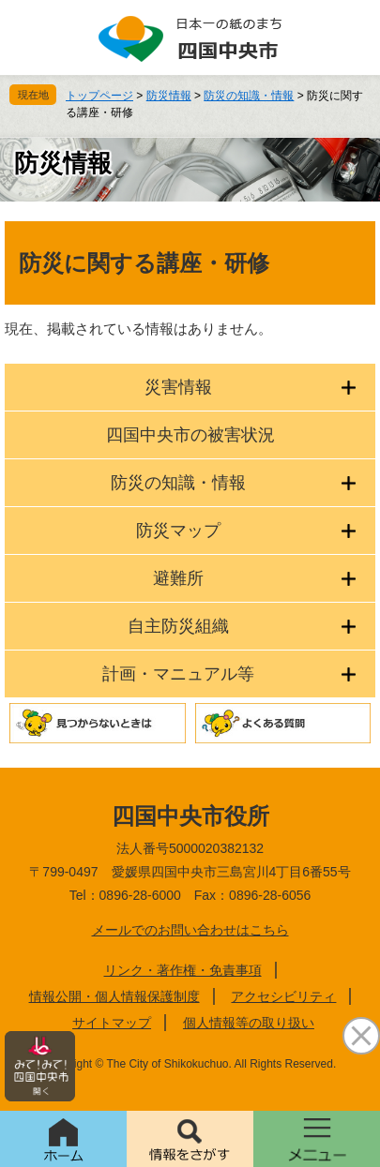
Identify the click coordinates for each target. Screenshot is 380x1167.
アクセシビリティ (283, 996)
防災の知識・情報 (249, 95)
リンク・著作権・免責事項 (183, 970)
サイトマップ (111, 1022)
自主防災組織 (178, 626)
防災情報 (168, 95)
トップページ (99, 95)
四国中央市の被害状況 (190, 435)
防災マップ (178, 530)
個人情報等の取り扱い (248, 1022)
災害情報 (178, 387)
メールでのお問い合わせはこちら (190, 929)
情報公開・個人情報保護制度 (114, 996)
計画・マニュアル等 (178, 674)
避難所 (178, 578)
